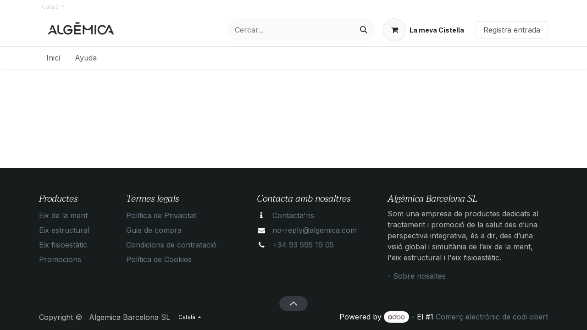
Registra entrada (511, 29)
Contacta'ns (293, 215)
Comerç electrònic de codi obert (492, 316)
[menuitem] (53, 58)
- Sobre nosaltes (417, 275)
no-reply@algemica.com (314, 230)
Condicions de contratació (171, 244)
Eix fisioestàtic (63, 244)
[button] (293, 303)
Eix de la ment (63, 215)
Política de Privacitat (161, 215)
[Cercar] (363, 29)
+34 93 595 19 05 (303, 244)
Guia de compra (154, 230)
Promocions (60, 259)
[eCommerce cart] (423, 29)
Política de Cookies (159, 259)
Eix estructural (64, 230)
